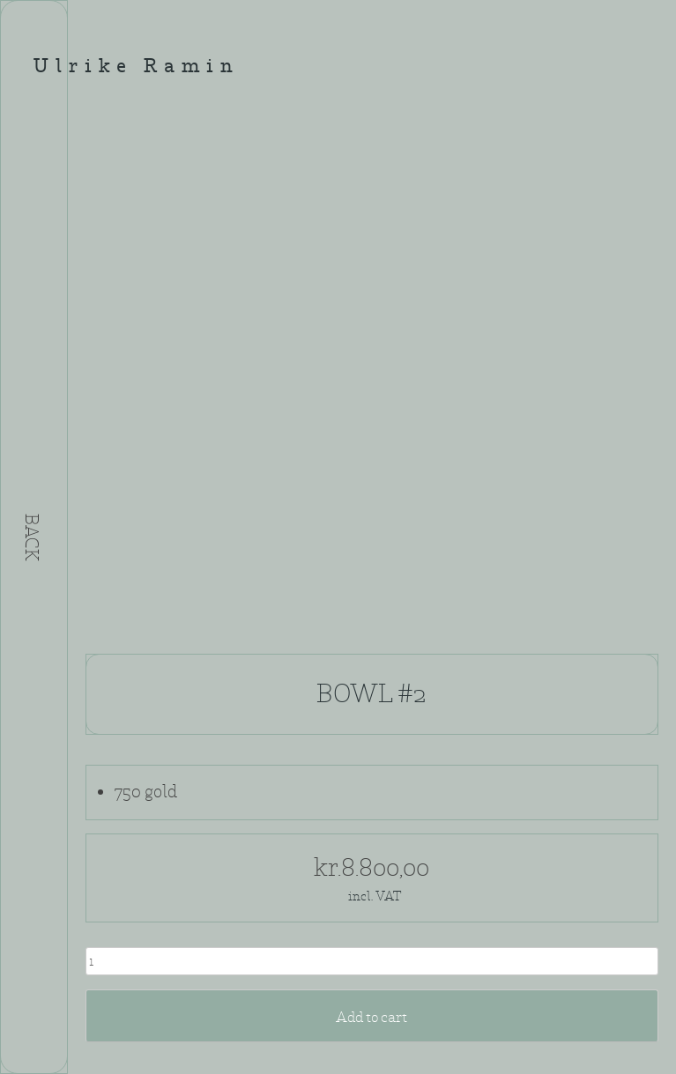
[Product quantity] (371, 961)
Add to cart (371, 1017)
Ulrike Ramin (136, 67)
